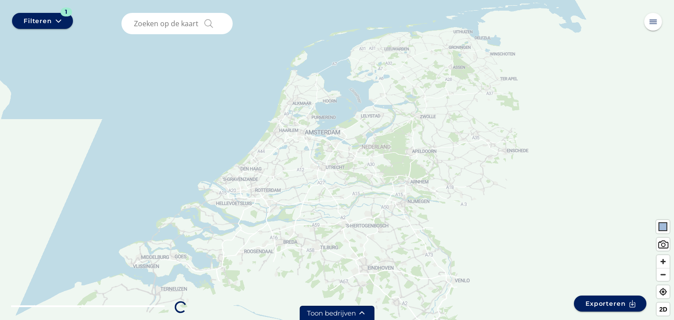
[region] (337, 160)
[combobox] (179, 23)
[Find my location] (663, 291)
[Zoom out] (663, 274)
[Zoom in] (663, 261)
